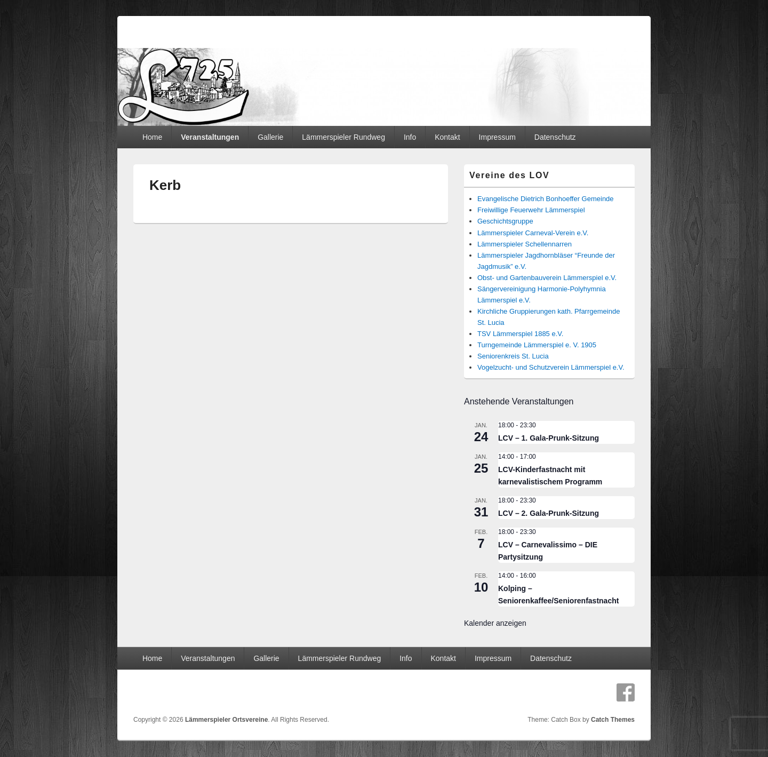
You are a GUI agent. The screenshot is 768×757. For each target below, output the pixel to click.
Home (152, 137)
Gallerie (270, 137)
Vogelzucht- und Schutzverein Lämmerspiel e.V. (551, 367)
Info (410, 137)
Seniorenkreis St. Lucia (513, 356)
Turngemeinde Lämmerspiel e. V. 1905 (536, 345)
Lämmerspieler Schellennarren (524, 244)
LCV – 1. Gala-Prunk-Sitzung (548, 438)
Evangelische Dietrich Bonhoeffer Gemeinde (545, 199)
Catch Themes (613, 719)
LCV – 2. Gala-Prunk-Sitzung (548, 513)
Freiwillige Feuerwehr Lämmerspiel (531, 210)
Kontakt (447, 137)
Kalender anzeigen (495, 623)
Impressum (497, 137)
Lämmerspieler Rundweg (343, 137)
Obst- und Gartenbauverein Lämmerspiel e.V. (547, 278)
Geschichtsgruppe (505, 221)
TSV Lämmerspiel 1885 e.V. (520, 334)
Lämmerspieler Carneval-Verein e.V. (532, 233)
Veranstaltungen (210, 137)
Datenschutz (555, 137)
